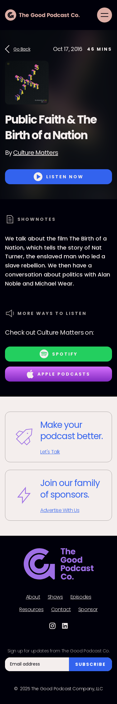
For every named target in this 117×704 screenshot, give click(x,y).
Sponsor (88, 609)
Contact (61, 609)
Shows (55, 597)
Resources (31, 609)
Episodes (81, 597)
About (33, 597)
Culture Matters (35, 152)
